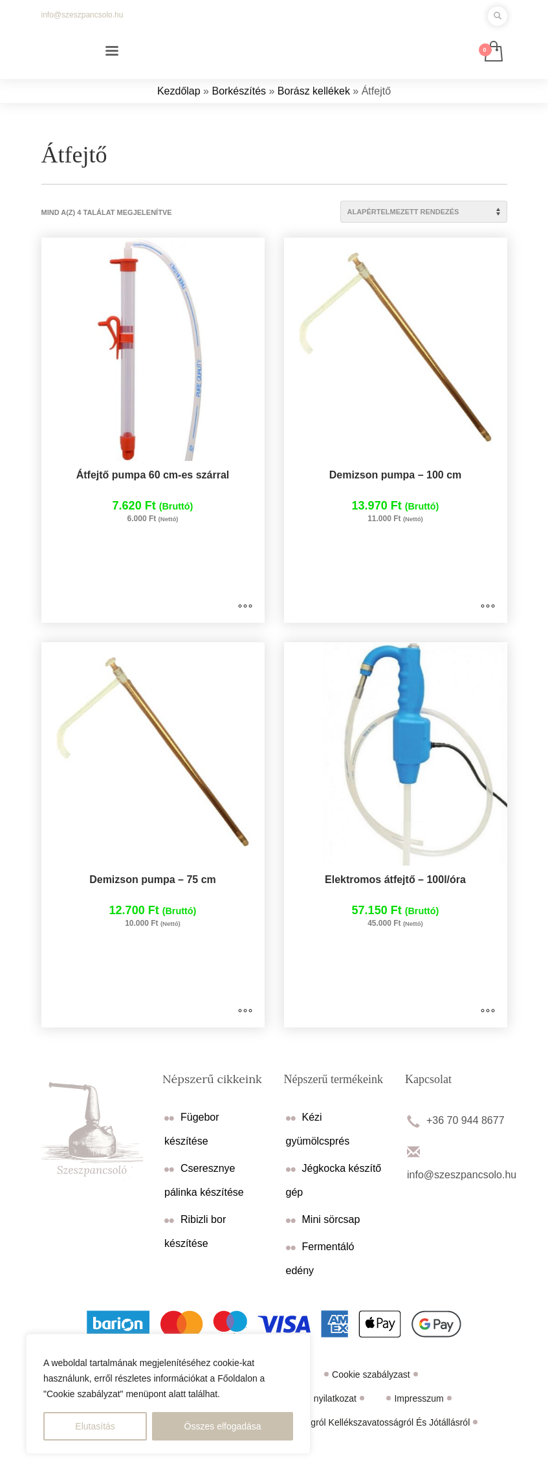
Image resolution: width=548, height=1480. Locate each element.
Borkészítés (239, 90)
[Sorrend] (423, 212)
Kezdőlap (179, 90)
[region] (168, 1394)
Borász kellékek (314, 90)
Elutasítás (95, 1426)
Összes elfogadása (222, 1426)
